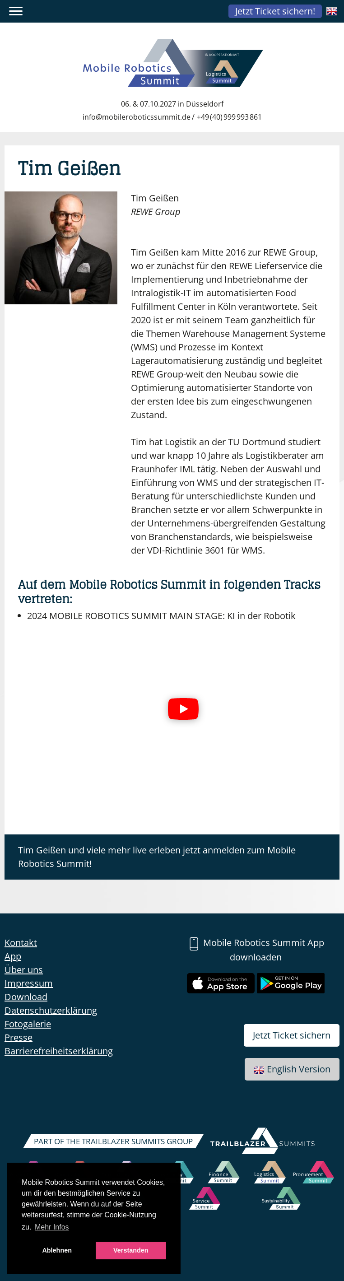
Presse (19, 1037)
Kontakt (21, 942)
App (13, 956)
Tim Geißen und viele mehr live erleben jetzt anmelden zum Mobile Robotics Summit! (157, 857)
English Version (292, 1069)
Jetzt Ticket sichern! (275, 11)
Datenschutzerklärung (51, 1010)
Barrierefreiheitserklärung (59, 1051)
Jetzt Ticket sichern (291, 1035)
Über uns (24, 970)
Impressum (29, 983)
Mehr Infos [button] (52, 1227)
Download (26, 997)
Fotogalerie (28, 1024)
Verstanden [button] (131, 1250)
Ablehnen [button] (57, 1250)
